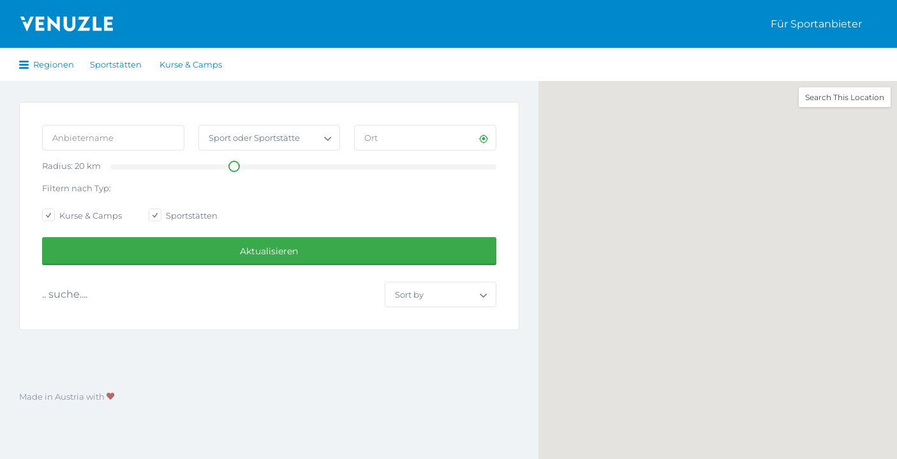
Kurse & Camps (190, 64)
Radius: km (71, 166)
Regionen (53, 64)
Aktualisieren (269, 251)
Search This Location (844, 97)
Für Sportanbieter (816, 24)
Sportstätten (116, 64)
